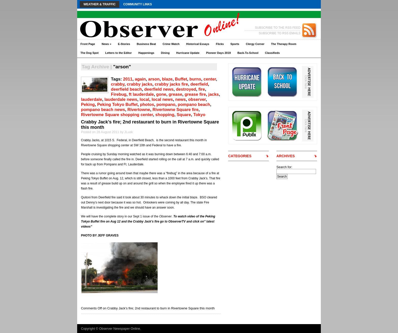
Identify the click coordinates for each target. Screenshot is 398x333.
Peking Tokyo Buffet (117, 104)
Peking (88, 104)
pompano (165, 104)
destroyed (186, 89)
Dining (165, 52)
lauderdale (91, 99)
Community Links (137, 4)
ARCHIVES (285, 156)
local (144, 99)
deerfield (199, 84)
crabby (117, 84)
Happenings (146, 52)
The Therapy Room (283, 43)
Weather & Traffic (99, 4)
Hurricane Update (188, 52)
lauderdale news (120, 99)
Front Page (87, 43)
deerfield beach (126, 89)
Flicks (220, 43)
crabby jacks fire (171, 84)
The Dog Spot (89, 52)
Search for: (284, 167)
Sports (234, 43)
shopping (164, 114)
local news (162, 99)
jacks (213, 94)
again (140, 79)
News (106, 43)
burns (195, 79)
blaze (167, 79)
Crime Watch (171, 43)
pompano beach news (103, 109)
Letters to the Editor (118, 52)
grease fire (195, 94)
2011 (127, 79)
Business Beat (146, 43)
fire (201, 89)
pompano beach (194, 104)
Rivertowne (138, 109)
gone (161, 94)
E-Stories (124, 43)
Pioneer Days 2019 (218, 52)
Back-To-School (247, 52)
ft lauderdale (141, 94)
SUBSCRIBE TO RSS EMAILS (280, 33)
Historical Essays (197, 43)
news (180, 99)
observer (197, 99)
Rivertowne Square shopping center (117, 114)
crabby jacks (140, 84)
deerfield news (159, 89)
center (210, 79)
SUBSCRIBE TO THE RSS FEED (278, 27)
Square (184, 114)
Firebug (118, 94)
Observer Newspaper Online (119, 328)
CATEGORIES (240, 156)
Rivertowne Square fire (175, 109)
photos (147, 104)
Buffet (181, 79)
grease (175, 94)
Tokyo (199, 114)
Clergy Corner (255, 43)
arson (154, 79)
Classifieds (272, 52)
